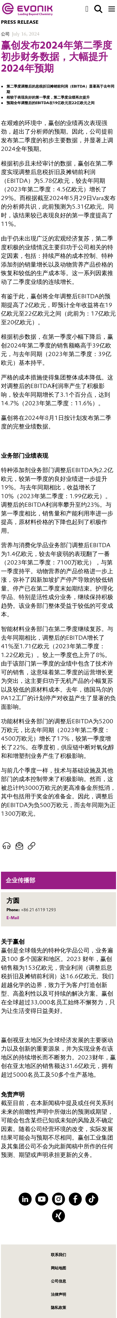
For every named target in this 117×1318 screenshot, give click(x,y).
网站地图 (58, 1268)
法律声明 (58, 1294)
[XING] (58, 1215)
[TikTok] (91, 1199)
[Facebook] (75, 1199)
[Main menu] (111, 8)
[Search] (98, 9)
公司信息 (58, 1281)
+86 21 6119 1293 (38, 909)
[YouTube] (41, 1199)
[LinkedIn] (25, 1199)
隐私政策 (58, 1307)
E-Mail (12, 917)
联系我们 (58, 1254)
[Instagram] (58, 1199)
